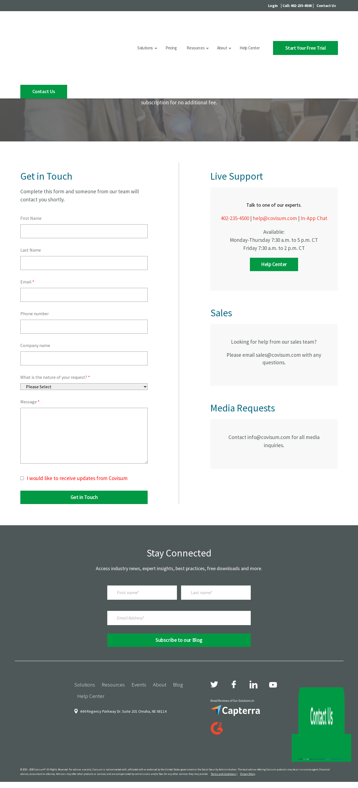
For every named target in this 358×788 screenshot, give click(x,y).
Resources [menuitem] (113, 717)
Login (273, 5)
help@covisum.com (275, 251)
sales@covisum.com (278, 388)
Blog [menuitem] (178, 717)
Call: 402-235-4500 (297, 5)
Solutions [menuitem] (84, 717)
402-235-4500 (235, 251)
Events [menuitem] (138, 717)
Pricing (164, 27)
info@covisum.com (268, 470)
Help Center (243, 27)
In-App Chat (314, 251)
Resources (189, 27)
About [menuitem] (159, 717)
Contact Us (326, 5)
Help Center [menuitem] (90, 729)
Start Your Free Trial (302, 27)
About (215, 27)
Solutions (138, 27)
